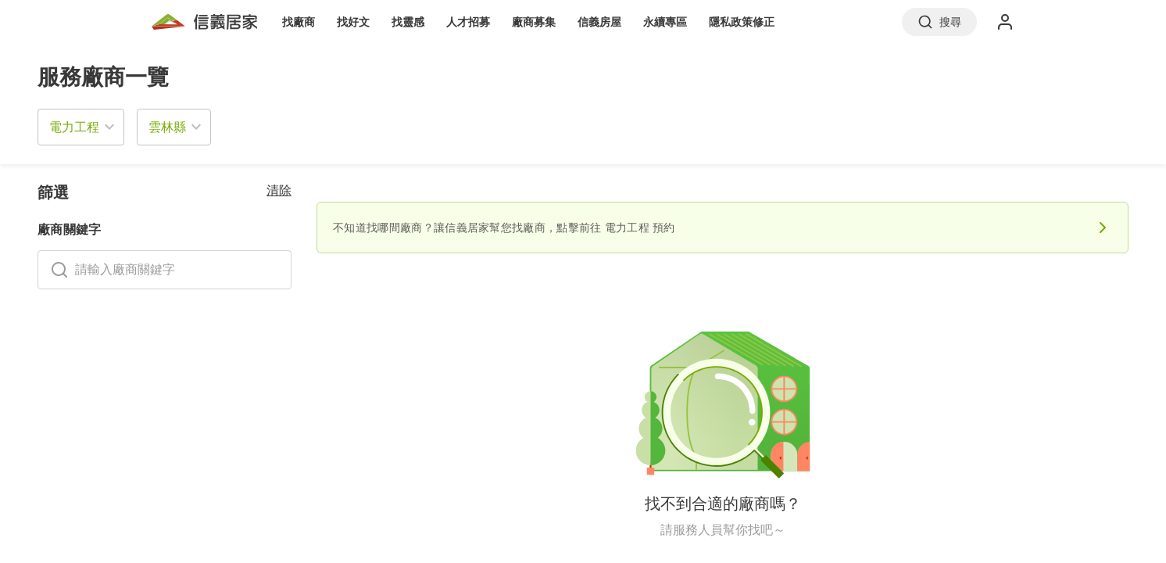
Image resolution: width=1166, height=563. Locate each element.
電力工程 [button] (74, 126)
